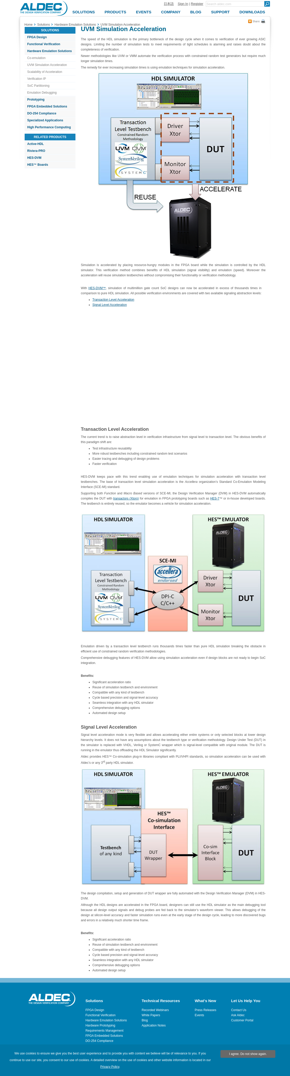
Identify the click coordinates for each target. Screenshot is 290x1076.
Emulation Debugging (42, 92)
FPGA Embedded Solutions (47, 106)
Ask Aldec (238, 1015)
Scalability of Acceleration (44, 72)
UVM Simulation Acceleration (47, 65)
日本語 (169, 4)
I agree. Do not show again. (248, 1054)
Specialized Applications (45, 120)
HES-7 (214, 498)
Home (28, 24)
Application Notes (154, 1025)
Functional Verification (43, 44)
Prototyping (35, 99)
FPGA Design (37, 37)
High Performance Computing (49, 127)
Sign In (183, 4)
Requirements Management (104, 1030)
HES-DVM (34, 158)
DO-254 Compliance (41, 113)
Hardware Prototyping (100, 1025)
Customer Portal (242, 1020)
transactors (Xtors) (126, 498)
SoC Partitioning (38, 85)
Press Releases (205, 1010)
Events (199, 1015)
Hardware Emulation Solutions (49, 51)
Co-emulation (36, 58)
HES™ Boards (37, 165)
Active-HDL (35, 144)
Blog (145, 1020)
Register (197, 4)
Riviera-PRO (36, 151)
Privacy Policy (109, 1067)
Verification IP (36, 79)
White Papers (151, 1015)
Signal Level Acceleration (109, 305)
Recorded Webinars (155, 1010)
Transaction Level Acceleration (113, 299)
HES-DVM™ (97, 288)
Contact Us (238, 1010)
